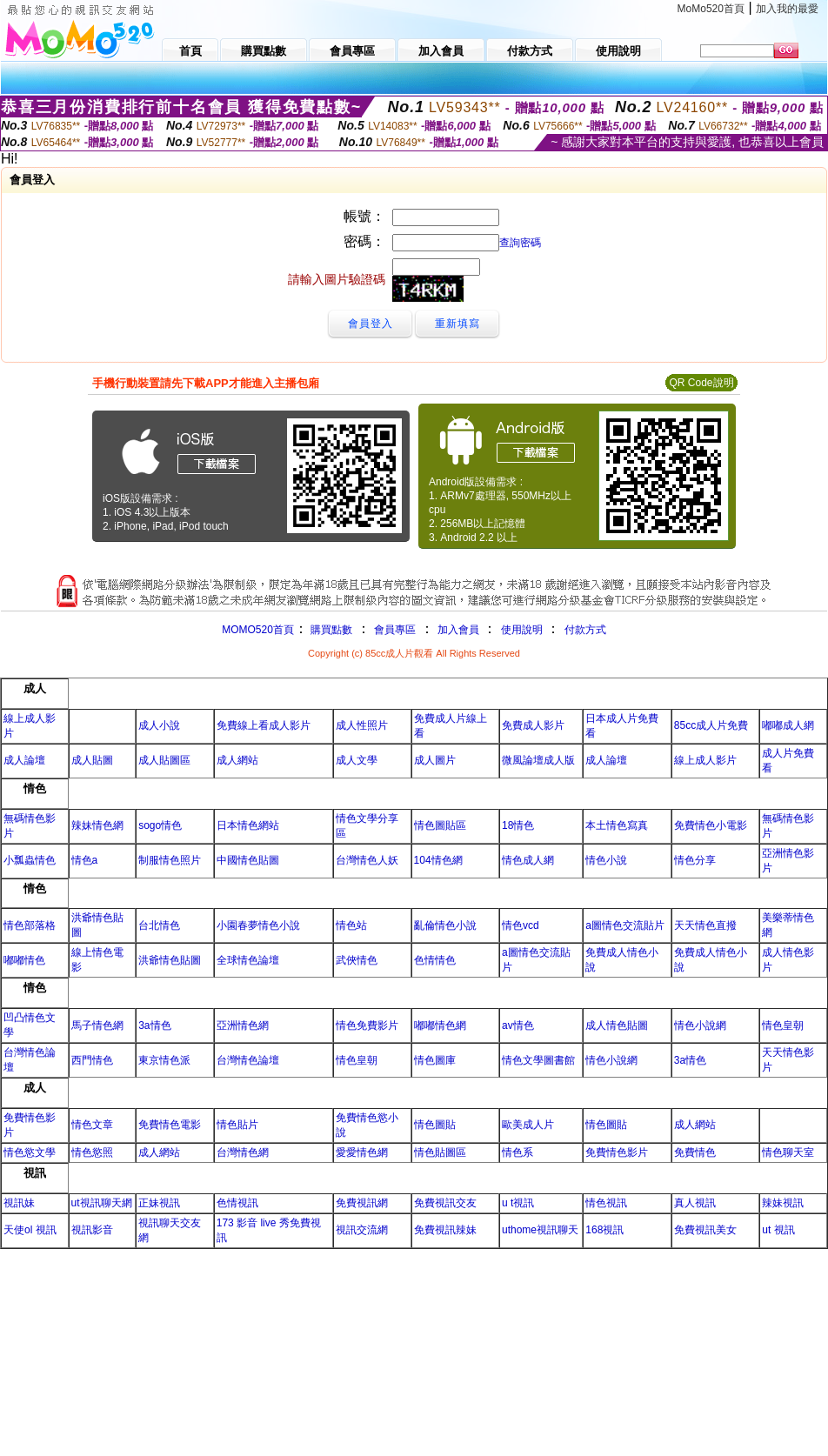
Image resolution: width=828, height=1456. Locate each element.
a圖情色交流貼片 (624, 925)
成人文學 (356, 760)
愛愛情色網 (362, 1152)
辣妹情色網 (97, 825)
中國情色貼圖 (248, 860)
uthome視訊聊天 (540, 1230)
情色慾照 (92, 1152)
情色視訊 (606, 1203)
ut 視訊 (778, 1230)
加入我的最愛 (787, 9)
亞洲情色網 (243, 1025)
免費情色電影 (169, 1125)
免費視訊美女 (705, 1230)
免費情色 (695, 1152)
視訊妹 (19, 1203)
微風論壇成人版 (538, 760)
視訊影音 (92, 1230)
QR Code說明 (701, 383)
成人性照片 (362, 725)
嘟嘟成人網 (788, 725)
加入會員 (458, 630)
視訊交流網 (362, 1230)
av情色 (518, 1025)
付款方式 (585, 630)
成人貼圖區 (164, 760)
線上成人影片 (705, 760)
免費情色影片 (616, 1152)
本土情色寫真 (616, 825)
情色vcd (520, 925)
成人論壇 (24, 760)
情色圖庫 (435, 1060)
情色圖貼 (435, 1125)
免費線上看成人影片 (263, 725)
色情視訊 (237, 1203)
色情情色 (435, 960)
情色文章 (92, 1125)
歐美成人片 (528, 1125)
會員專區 (395, 630)
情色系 (517, 1152)
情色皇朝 (783, 1025)
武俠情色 (356, 960)
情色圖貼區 (440, 825)
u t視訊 (518, 1203)
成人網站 (237, 760)
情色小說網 (700, 1025)
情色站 (351, 925)
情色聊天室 (788, 1152)
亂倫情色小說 (445, 925)
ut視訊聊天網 (101, 1203)
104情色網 (438, 860)
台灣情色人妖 (367, 860)
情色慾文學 (29, 1152)
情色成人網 (528, 860)
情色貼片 (237, 1125)
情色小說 (606, 860)
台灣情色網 (243, 1152)
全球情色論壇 (248, 960)
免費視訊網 (362, 1203)
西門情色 (92, 1060)
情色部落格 (29, 925)
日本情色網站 (248, 825)
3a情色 (154, 1025)
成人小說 (159, 725)
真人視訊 (695, 1203)
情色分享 (695, 860)
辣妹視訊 (783, 1203)
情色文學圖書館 (538, 1060)
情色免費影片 (367, 1025)
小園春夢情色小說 (258, 925)
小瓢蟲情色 (29, 860)
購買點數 (330, 630)
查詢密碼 (520, 243)
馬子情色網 (97, 1025)
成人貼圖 (92, 760)
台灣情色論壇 (248, 1060)
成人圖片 (435, 760)
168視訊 (604, 1230)
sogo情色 (160, 825)
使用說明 (522, 630)
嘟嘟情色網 (440, 1025)
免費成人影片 (533, 725)
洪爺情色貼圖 (169, 960)
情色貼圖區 (440, 1152)
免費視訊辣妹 (445, 1230)
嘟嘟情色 (24, 960)
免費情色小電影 (710, 825)
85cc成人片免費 (711, 725)
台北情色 (159, 925)
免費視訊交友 (445, 1203)
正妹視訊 (159, 1203)
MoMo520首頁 (711, 9)
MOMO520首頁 (258, 630)
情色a (84, 860)
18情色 (518, 825)
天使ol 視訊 (30, 1230)
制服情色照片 (169, 860)
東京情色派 (164, 1060)
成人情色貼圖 (616, 1025)
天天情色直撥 (705, 925)
